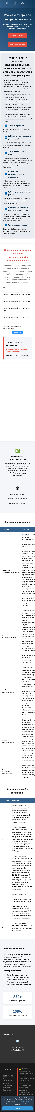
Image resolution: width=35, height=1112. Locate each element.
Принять (17, 1108)
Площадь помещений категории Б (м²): (16, 301)
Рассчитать (17, 332)
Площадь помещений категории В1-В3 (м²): (16, 309)
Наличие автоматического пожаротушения (17, 326)
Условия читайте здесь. (22, 1101)
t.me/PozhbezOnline (17, 1049)
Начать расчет (17, 35)
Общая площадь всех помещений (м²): (16, 288)
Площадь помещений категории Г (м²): (16, 317)
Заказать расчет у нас (17, 44)
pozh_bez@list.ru (17, 1047)
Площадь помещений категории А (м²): (16, 294)
